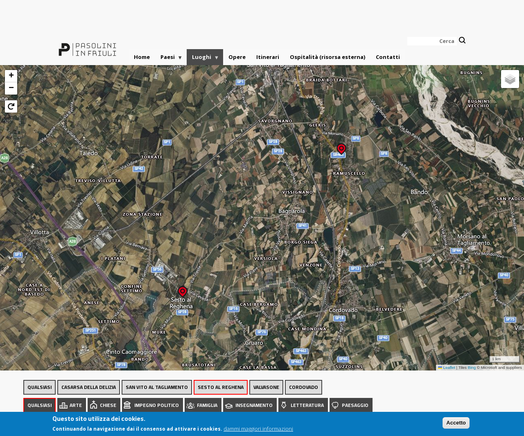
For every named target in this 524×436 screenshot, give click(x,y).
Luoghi (203, 59)
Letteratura (307, 405)
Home (142, 57)
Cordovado (303, 387)
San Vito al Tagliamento (157, 387)
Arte (76, 405)
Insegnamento (254, 405)
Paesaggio (355, 405)
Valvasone (266, 387)
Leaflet (446, 367)
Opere (237, 57)
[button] (341, 146)
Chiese (108, 405)
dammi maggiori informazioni (258, 428)
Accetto (456, 423)
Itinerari (267, 57)
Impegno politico (156, 405)
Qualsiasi (39, 387)
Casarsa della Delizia (88, 387)
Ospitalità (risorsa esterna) (327, 57)
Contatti (388, 57)
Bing (472, 367)
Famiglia (207, 405)
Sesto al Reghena (221, 387)
